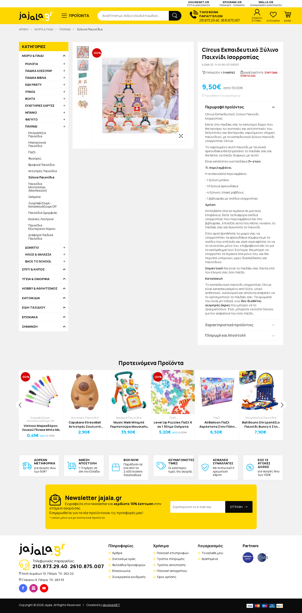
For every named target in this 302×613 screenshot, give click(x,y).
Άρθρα (117, 553)
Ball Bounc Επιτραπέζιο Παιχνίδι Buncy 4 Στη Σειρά (261, 424)
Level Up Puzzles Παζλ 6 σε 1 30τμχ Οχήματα (173, 424)
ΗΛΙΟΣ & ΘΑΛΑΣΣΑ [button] (38, 254)
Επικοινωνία (121, 571)
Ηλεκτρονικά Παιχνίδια (37, 144)
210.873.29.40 (209, 20)
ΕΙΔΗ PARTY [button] (33, 85)
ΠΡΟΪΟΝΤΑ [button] (79, 15)
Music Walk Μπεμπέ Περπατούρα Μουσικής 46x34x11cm (128, 424)
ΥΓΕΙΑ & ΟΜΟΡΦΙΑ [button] (35, 279)
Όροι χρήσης (166, 577)
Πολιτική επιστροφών (173, 553)
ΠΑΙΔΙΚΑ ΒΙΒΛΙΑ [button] (35, 78)
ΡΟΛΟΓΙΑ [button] (31, 64)
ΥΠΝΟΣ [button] (30, 92)
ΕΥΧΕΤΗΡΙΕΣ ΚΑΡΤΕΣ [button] (40, 106)
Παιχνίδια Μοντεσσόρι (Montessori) (37, 187)
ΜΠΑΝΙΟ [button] (31, 112)
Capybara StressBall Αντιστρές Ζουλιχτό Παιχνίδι (85, 424)
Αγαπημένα (210, 559)
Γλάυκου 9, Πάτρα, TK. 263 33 (43, 580)
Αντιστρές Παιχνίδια (42, 171)
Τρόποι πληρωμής (171, 559)
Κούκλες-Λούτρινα (40, 219)
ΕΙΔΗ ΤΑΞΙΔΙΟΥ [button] (33, 307)
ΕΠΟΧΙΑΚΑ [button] (30, 317)
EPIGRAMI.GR (232, 3)
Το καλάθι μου (212, 553)
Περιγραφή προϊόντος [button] (224, 107)
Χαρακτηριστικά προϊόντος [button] (229, 324)
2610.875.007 (230, 20)
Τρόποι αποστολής (171, 565)
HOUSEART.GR (198, 3)
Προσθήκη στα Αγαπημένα (221, 95)
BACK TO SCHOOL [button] (38, 261)
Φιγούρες (34, 158)
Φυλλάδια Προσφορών (129, 565)
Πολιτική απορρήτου (172, 571)
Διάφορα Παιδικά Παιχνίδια (40, 236)
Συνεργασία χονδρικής (129, 577)
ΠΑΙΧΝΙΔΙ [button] (31, 126)
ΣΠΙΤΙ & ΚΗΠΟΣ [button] (33, 269)
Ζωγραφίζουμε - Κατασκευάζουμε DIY (42, 204)
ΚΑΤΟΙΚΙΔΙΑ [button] (31, 298)
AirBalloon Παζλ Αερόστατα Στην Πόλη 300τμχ (216, 424)
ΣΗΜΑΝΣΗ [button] (30, 327)
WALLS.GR (266, 3)
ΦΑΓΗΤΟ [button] (31, 119)
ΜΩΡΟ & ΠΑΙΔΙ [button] (33, 56)
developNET (111, 605)
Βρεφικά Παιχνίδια (41, 165)
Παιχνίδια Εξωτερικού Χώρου (41, 227)
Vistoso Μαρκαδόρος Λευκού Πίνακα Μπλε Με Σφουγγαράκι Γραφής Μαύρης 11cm (41, 428)
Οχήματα (34, 197)
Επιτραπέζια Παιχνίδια (37, 134)
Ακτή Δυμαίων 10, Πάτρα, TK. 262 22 (48, 573)
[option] (83, 52)
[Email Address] (197, 507)
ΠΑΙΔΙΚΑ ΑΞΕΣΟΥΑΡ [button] (38, 71)
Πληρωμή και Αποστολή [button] (225, 335)
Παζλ (31, 152)
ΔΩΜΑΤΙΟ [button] (32, 247)
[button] (287, 16)
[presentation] (20, 405)
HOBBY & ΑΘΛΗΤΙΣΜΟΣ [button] (39, 288)
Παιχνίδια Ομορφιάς (42, 213)
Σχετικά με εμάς (124, 559)
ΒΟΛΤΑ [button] (30, 99)
